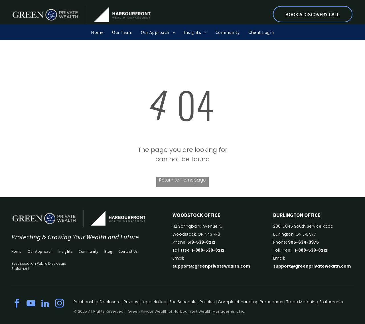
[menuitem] (97, 32)
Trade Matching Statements (314, 302)
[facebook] (16, 304)
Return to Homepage (182, 180)
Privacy (131, 302)
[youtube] (31, 304)
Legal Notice (153, 302)
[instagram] (59, 304)
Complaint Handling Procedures (250, 302)
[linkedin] (45, 304)
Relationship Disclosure (97, 302)
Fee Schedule (182, 302)
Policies (207, 302)
